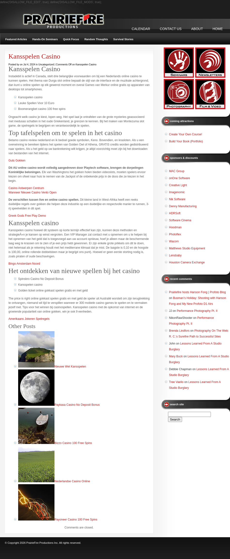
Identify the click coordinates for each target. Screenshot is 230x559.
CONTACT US (171, 29)
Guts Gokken (16, 160)
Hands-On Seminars (45, 39)
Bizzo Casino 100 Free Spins (73, 443)
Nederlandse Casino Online (72, 481)
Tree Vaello (176, 382)
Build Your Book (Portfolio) (186, 141)
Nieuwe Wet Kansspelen (70, 366)
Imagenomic (177, 192)
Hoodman (175, 227)
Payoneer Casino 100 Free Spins (75, 519)
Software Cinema (180, 220)
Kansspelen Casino (34, 56)
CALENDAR (141, 29)
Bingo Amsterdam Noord (24, 263)
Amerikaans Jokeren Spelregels (28, 319)
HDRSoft (174, 213)
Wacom (174, 241)
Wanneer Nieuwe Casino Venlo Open (32, 192)
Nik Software (177, 199)
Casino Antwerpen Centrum (26, 188)
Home (218, 29)
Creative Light (178, 185)
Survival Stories (123, 39)
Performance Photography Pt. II (197, 311)
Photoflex (175, 234)
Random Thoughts (96, 39)
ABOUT (197, 29)
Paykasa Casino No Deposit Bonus (77, 404)
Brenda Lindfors (179, 330)
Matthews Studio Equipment (187, 248)
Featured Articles (16, 39)
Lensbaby (175, 255)
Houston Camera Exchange (187, 262)
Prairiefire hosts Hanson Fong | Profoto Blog (197, 292)
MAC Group (176, 171)
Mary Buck (176, 356)
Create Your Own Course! (185, 134)
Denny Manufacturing (183, 206)
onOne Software (179, 178)
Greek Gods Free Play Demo (27, 215)
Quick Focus (71, 39)
